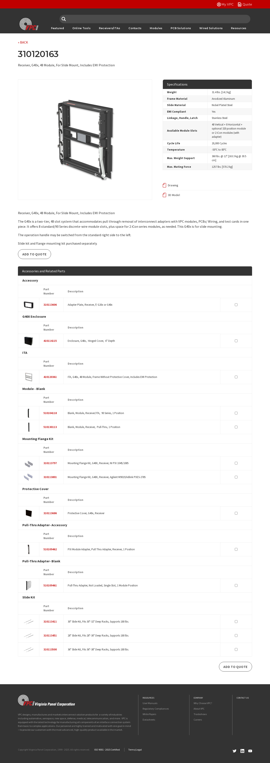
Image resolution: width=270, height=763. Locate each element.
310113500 (50, 649)
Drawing (173, 185)
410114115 (50, 341)
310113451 (50, 635)
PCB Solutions (181, 28)
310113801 (50, 477)
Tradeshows (200, 714)
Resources (238, 28)
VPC (29, 24)
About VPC (199, 708)
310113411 (50, 621)
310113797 (50, 463)
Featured (57, 28)
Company (198, 697)
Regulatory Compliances (156, 708)
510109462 (50, 549)
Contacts (134, 28)
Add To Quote (34, 254)
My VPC (227, 4)
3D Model (174, 195)
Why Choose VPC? (203, 703)
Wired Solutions (211, 28)
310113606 (50, 305)
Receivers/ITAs (109, 28)
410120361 (50, 377)
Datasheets (149, 719)
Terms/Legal (135, 749)
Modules (156, 28)
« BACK (23, 42)
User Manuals (150, 703)
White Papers (149, 714)
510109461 (50, 585)
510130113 (50, 427)
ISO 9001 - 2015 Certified (107, 749)
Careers (198, 719)
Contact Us (243, 697)
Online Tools (81, 28)
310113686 (50, 513)
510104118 (50, 413)
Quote (247, 4)
